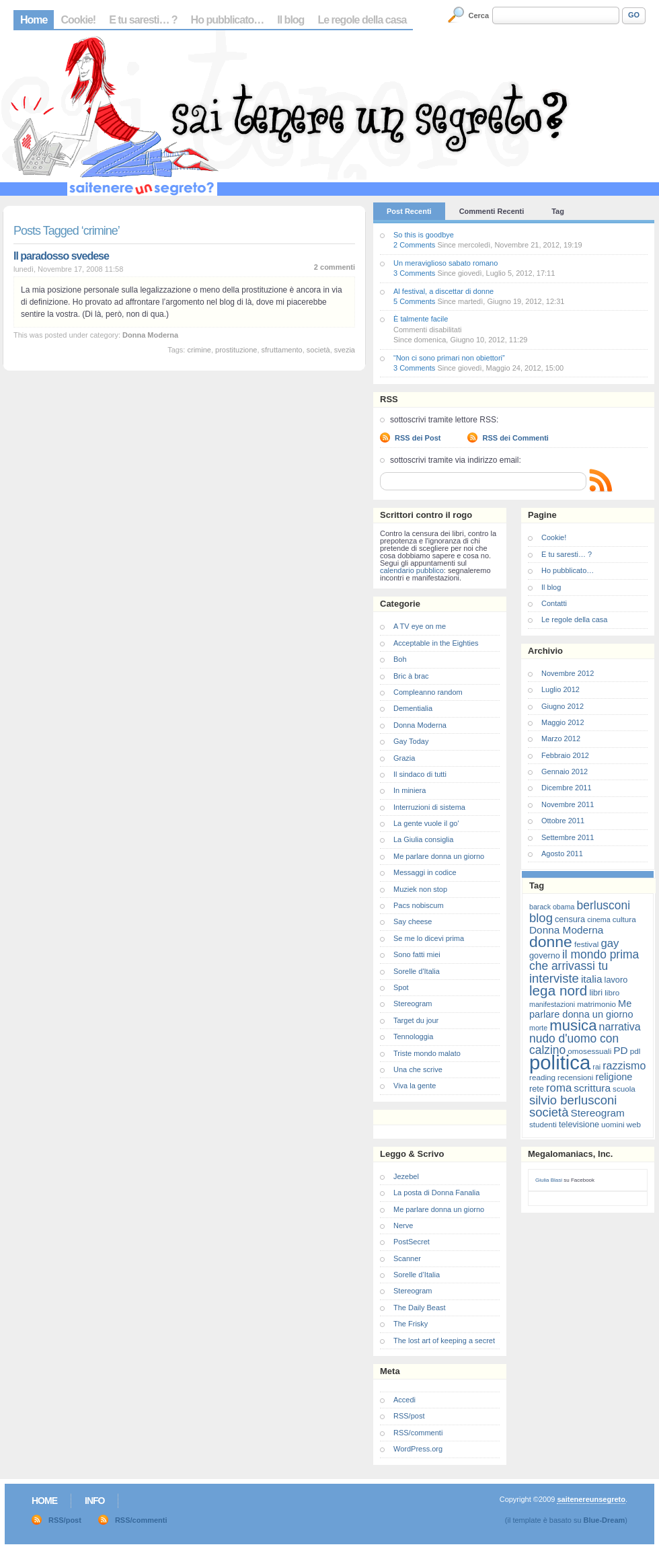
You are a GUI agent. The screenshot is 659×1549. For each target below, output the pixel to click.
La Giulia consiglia (423, 839)
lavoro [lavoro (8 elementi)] (616, 980)
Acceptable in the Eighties (436, 643)
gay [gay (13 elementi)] (609, 943)
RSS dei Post (417, 438)
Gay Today (410, 741)
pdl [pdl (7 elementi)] (635, 1051)
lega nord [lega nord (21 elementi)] (558, 990)
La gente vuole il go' (426, 823)
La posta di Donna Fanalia (436, 1192)
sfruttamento (282, 350)
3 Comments (414, 273)
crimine (198, 350)
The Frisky (410, 1324)
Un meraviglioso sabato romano (445, 263)
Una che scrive (417, 1069)
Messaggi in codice (425, 872)
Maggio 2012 (562, 722)
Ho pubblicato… (227, 20)
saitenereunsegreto (591, 1499)
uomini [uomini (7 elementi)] (612, 1124)
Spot (401, 987)
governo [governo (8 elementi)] (544, 955)
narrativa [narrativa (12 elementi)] (620, 1026)
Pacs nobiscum (418, 905)
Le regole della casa (361, 20)
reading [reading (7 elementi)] (542, 1077)
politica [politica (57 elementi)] (559, 1062)
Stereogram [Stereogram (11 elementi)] (598, 1113)
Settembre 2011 (567, 837)
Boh (400, 659)
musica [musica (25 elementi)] (572, 1025)
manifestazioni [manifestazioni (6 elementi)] (552, 1004)
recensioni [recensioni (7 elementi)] (575, 1077)
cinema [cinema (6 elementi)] (598, 919)
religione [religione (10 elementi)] (613, 1076)
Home (33, 20)
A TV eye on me (419, 626)
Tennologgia (413, 1036)
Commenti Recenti (492, 211)
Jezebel (406, 1176)
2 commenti (334, 267)
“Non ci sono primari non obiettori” (449, 358)
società (318, 350)
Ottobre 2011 (562, 821)
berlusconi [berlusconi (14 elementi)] (603, 905)
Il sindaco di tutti (420, 774)
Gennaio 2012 (564, 771)
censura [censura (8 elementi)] (570, 919)
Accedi (404, 1400)
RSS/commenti (417, 1433)
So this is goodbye (423, 235)
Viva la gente (414, 1086)
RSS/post (408, 1416)
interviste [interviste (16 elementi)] (554, 978)
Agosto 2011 (562, 853)
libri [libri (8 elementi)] (596, 992)
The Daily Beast (419, 1308)
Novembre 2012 (567, 673)
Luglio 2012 (560, 689)
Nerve (403, 1225)
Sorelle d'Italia (416, 971)
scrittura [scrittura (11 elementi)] (592, 1088)
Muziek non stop (420, 889)
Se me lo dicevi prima (428, 938)
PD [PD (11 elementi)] (620, 1050)
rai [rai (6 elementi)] (596, 1067)
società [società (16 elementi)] (548, 1112)
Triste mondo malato (427, 1053)
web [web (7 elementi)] (634, 1124)
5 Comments (414, 301)
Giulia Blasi (548, 1180)
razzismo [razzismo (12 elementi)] (624, 1065)
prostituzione (236, 350)
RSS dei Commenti (515, 438)
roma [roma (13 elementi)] (559, 1088)
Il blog (290, 20)
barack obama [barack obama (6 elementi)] (552, 907)
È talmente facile (420, 319)
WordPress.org (417, 1449)
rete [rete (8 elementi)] (536, 1089)
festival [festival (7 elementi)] (586, 944)
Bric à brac (411, 676)
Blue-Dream (604, 1520)
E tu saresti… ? (143, 20)
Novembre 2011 (567, 804)
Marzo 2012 (560, 738)
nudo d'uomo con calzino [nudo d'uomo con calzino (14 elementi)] (574, 1044)
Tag (557, 211)
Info (94, 1500)
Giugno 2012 (562, 706)
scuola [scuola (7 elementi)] (624, 1088)
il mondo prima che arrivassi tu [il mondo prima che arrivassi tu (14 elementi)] (584, 960)
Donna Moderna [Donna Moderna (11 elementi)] (566, 930)
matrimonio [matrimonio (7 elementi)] (596, 1003)
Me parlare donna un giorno (438, 856)
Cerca (479, 15)
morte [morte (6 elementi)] (538, 1028)
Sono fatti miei (416, 954)
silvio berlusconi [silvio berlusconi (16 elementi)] (573, 1100)
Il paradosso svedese (61, 256)
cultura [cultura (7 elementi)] (624, 919)
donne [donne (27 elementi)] (550, 941)
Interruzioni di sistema (429, 807)
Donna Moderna (150, 335)
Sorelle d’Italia (416, 1275)
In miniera (409, 790)
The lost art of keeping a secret (444, 1340)
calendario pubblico (412, 570)
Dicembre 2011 (566, 788)
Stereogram (412, 1003)
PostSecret (411, 1242)
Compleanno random (428, 692)
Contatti (554, 603)
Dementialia (412, 708)
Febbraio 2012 (565, 755)
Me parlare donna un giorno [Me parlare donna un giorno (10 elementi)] (581, 1009)
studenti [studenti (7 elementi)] (543, 1124)
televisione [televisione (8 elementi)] (579, 1124)
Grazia (404, 758)
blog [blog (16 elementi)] (541, 918)
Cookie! (78, 20)
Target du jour (415, 1020)
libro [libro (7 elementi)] (612, 992)
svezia (344, 350)
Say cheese (412, 921)
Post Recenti (409, 211)
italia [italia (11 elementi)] (592, 979)
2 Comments (414, 245)
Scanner (407, 1258)
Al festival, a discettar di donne (443, 291)
